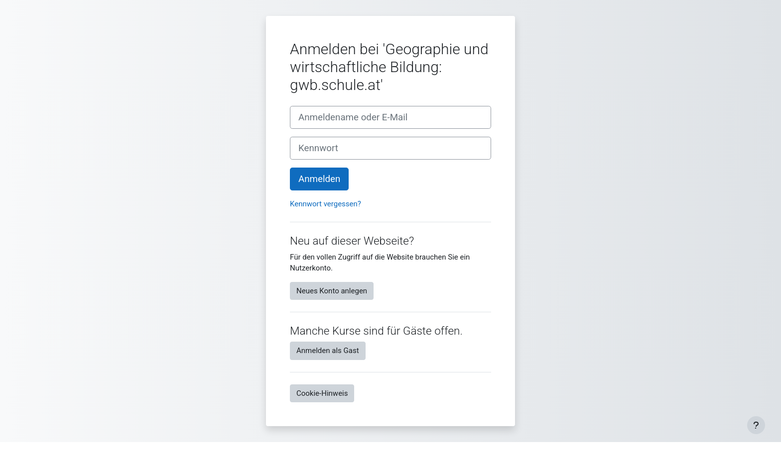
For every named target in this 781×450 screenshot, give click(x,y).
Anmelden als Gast (327, 350)
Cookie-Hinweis (322, 393)
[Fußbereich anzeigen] (756, 425)
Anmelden (319, 179)
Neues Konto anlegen (331, 290)
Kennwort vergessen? (325, 203)
